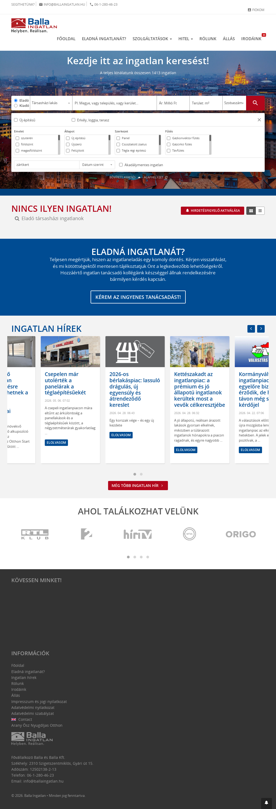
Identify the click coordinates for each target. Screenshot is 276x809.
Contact (21, 719)
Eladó (24, 100)
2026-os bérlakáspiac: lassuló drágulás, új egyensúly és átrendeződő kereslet (170, 389)
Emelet (19, 131)
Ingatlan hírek (46, 328)
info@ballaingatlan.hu (62, 4)
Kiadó (24, 105)
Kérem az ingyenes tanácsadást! (138, 297)
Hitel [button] (185, 38)
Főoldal (66, 38)
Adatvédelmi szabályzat (32, 713)
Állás (229, 38)
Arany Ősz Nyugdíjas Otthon (37, 725)
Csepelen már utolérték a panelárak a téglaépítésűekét (100, 383)
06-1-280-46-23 (103, 4)
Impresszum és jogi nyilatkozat (39, 701)
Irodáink (253, 37)
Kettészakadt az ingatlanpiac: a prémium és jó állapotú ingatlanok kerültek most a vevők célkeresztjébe (234, 389)
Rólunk (207, 38)
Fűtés (169, 131)
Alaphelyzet (156, 177)
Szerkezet (121, 131)
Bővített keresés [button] (125, 177)
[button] (259, 120)
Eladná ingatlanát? (104, 38)
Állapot (69, 131)
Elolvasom (27, 456)
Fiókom (255, 10)
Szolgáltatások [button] (152, 38)
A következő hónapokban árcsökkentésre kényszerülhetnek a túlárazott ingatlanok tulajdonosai (39, 393)
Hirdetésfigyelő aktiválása (215, 210)
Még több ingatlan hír (138, 485)
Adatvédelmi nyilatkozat (32, 707)
